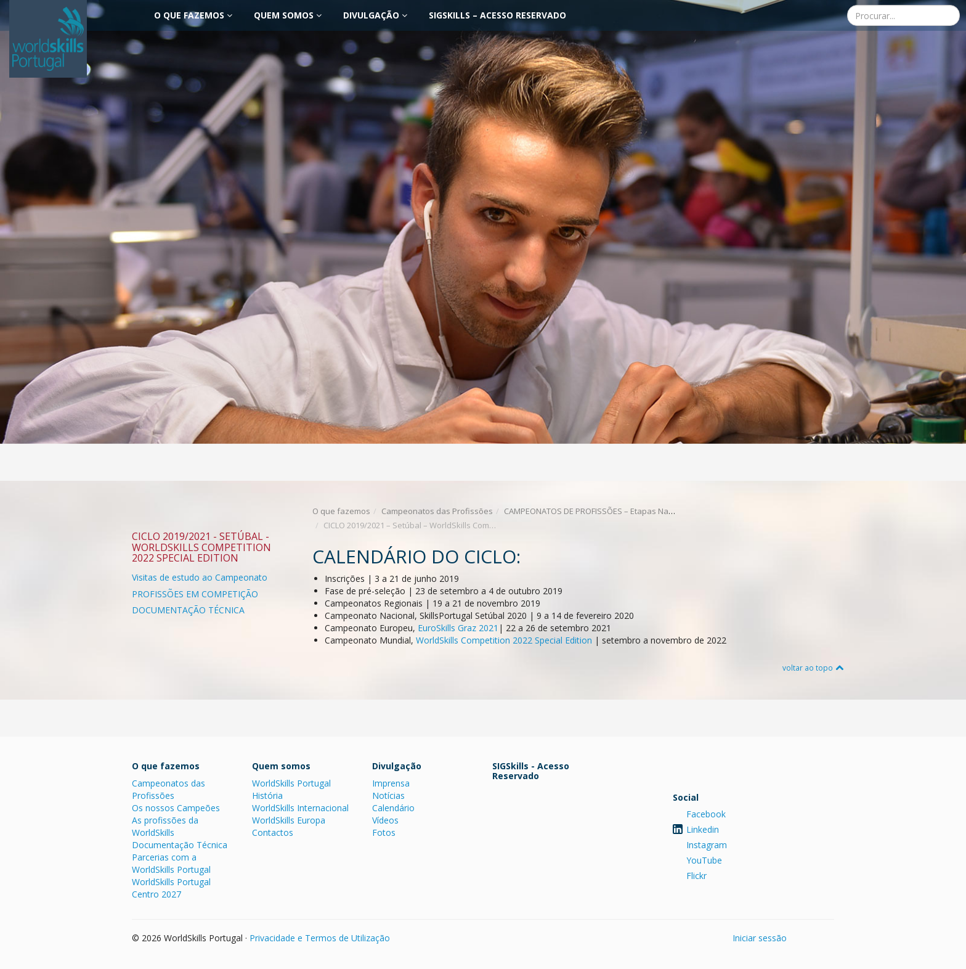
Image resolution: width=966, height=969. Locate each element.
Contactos (272, 832)
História (267, 795)
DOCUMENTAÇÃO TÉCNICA (188, 610)
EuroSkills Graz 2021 (458, 628)
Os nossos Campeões (176, 808)
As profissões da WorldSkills (165, 826)
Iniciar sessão (760, 938)
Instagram (706, 845)
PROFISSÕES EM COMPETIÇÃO (195, 594)
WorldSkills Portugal (291, 783)
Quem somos (288, 15)
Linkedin (702, 829)
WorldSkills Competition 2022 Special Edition (504, 640)
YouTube (704, 860)
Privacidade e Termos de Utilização (320, 938)
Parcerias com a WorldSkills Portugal (171, 863)
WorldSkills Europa (288, 820)
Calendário (393, 808)
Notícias (388, 795)
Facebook (706, 814)
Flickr (696, 875)
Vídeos (385, 820)
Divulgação (375, 15)
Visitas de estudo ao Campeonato (199, 577)
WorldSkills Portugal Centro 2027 (171, 888)
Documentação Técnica (179, 845)
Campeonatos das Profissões (437, 511)
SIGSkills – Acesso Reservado (497, 15)
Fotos (384, 832)
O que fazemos (193, 15)
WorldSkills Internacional (300, 808)
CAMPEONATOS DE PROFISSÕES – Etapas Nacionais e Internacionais (630, 511)
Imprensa (391, 783)
